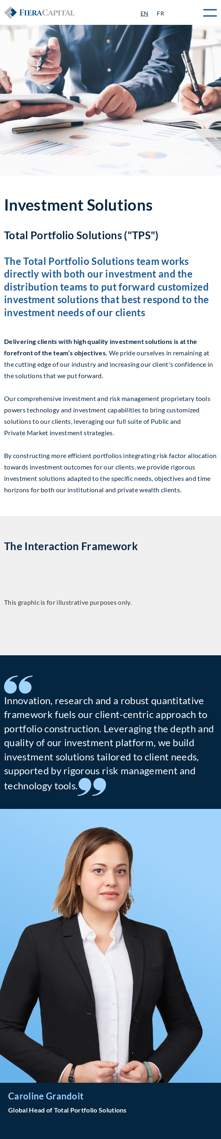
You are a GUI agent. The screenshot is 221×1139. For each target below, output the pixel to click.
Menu (207, 12)
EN (145, 13)
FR (160, 13)
